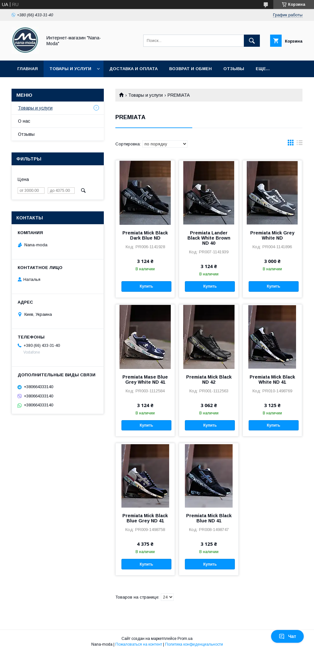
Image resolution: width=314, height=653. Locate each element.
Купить (146, 286)
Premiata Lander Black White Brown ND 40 (208, 238)
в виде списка (299, 144)
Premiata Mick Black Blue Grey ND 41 (145, 518)
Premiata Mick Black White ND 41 (272, 379)
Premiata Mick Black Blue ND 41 (209, 518)
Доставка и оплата (133, 68)
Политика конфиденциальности (194, 644)
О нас (24, 121)
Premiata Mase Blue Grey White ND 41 (145, 379)
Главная (27, 68)
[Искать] (252, 41)
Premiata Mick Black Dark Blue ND (145, 235)
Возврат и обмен (190, 68)
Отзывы (233, 68)
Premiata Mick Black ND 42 (209, 379)
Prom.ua (185, 638)
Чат (287, 636)
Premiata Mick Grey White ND (272, 235)
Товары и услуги (70, 68)
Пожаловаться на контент (138, 644)
